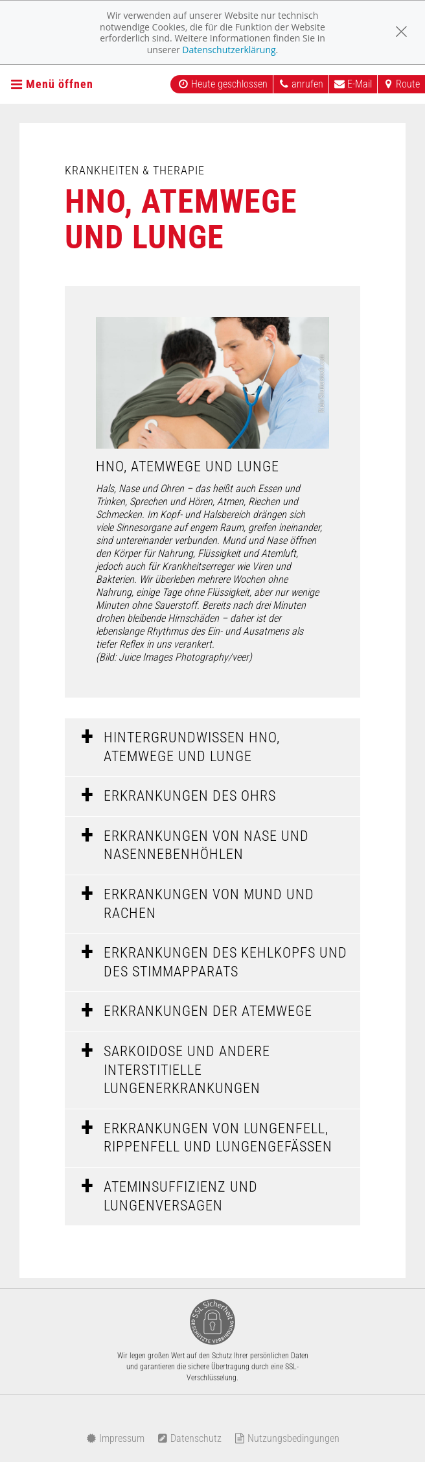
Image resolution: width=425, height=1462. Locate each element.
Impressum (115, 1438)
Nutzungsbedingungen (287, 1438)
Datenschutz (189, 1438)
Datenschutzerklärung (228, 49)
